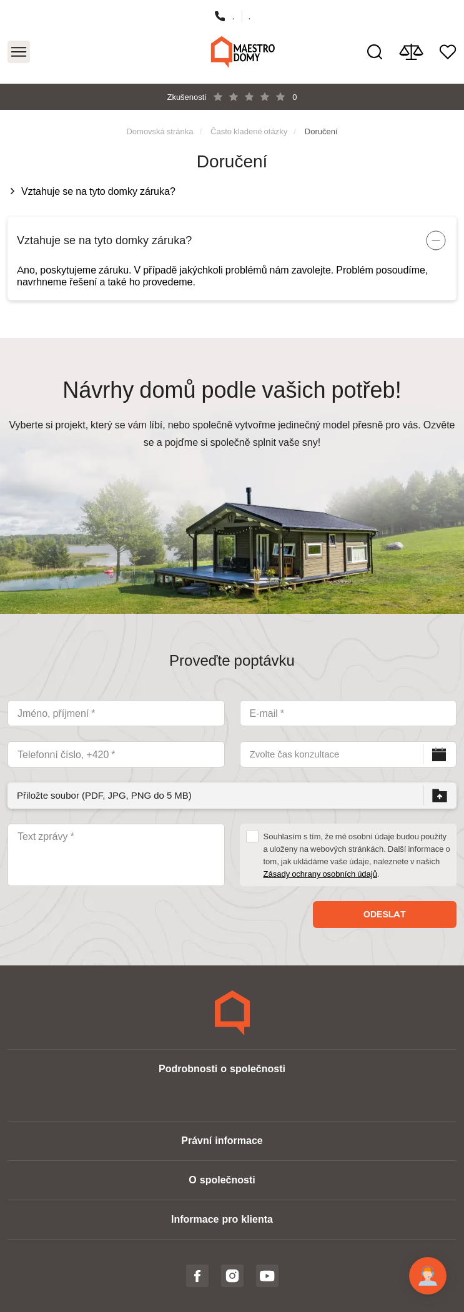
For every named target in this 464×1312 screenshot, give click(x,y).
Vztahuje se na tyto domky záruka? (100, 191)
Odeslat (384, 914)
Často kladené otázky (248, 131)
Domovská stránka (159, 131)
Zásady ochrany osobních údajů (320, 874)
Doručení (321, 131)
